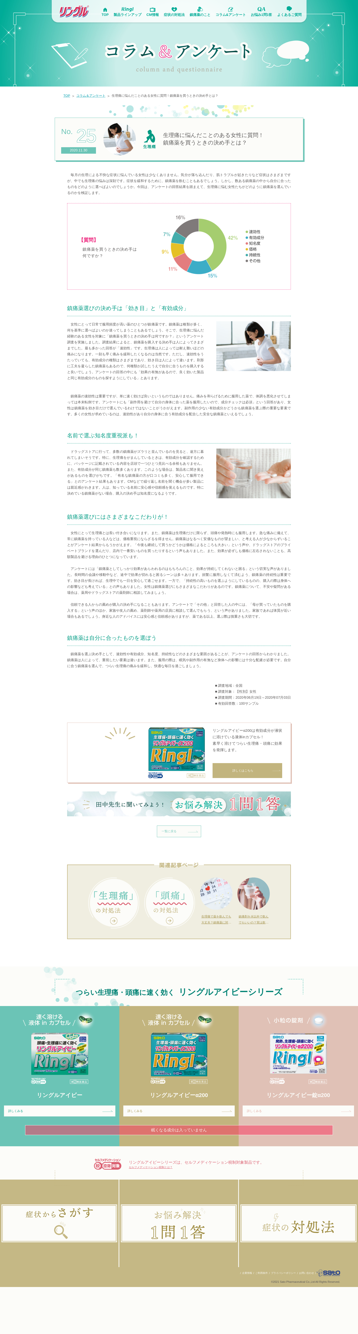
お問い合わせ (302, 1320)
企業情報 (238, 1320)
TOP (67, 96)
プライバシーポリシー (277, 1320)
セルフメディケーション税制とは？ (160, 1201)
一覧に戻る (181, 859)
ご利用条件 (254, 1320)
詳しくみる (62, 1143)
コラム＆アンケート (94, 96)
